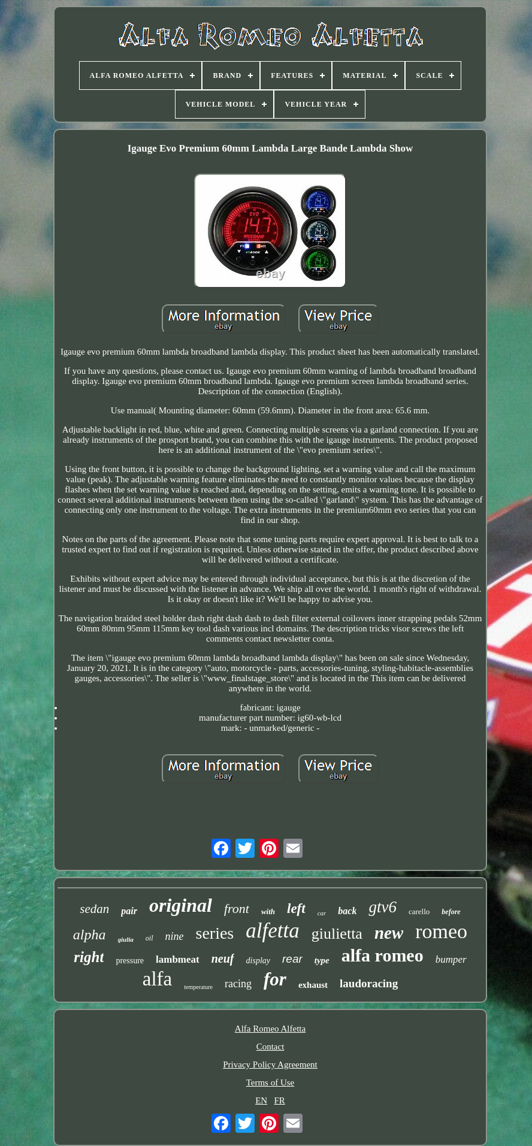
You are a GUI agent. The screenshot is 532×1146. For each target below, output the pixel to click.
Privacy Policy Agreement (270, 1064)
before (451, 912)
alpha (89, 934)
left (296, 908)
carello (419, 911)
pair (129, 911)
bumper (451, 959)
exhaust (313, 985)
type (322, 960)
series (215, 933)
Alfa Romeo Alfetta (270, 1028)
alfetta (272, 930)
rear (292, 959)
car (322, 913)
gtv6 (382, 907)
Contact (270, 1046)
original (180, 905)
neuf (222, 958)
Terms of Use (270, 1082)
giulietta (337, 933)
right (89, 957)
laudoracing (369, 983)
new (388, 932)
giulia (126, 939)
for (275, 979)
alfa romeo (382, 955)
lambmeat (178, 959)
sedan (94, 909)
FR (279, 1100)
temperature (198, 987)
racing (238, 984)
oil (149, 938)
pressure (130, 960)
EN (261, 1100)
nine (174, 936)
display (258, 960)
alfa (157, 979)
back (347, 911)
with (268, 911)
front (236, 908)
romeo (441, 931)
